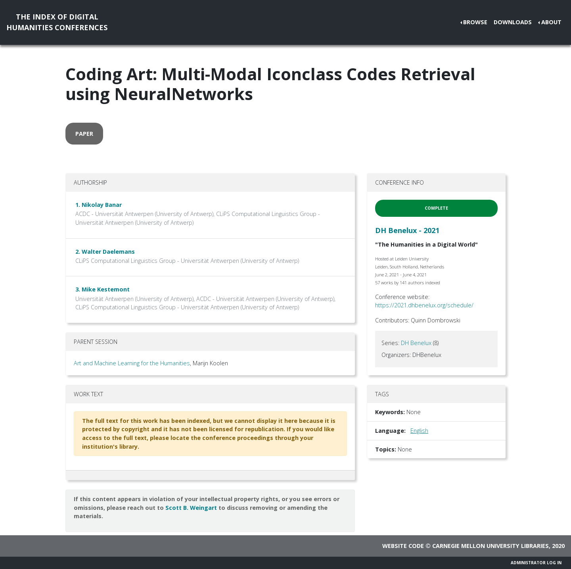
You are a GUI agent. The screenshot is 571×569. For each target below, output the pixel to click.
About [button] (551, 22)
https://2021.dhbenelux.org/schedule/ (424, 305)
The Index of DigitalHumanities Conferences (56, 22)
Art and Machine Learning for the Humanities (132, 363)
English (419, 430)
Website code (403, 546)
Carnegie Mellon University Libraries (490, 546)
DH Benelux (416, 343)
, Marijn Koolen (209, 363)
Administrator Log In (536, 562)
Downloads (513, 22)
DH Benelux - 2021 (407, 230)
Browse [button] (475, 22)
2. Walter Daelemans (105, 251)
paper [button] (84, 133)
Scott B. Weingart (191, 507)
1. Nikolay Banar (98, 204)
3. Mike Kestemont (102, 289)
